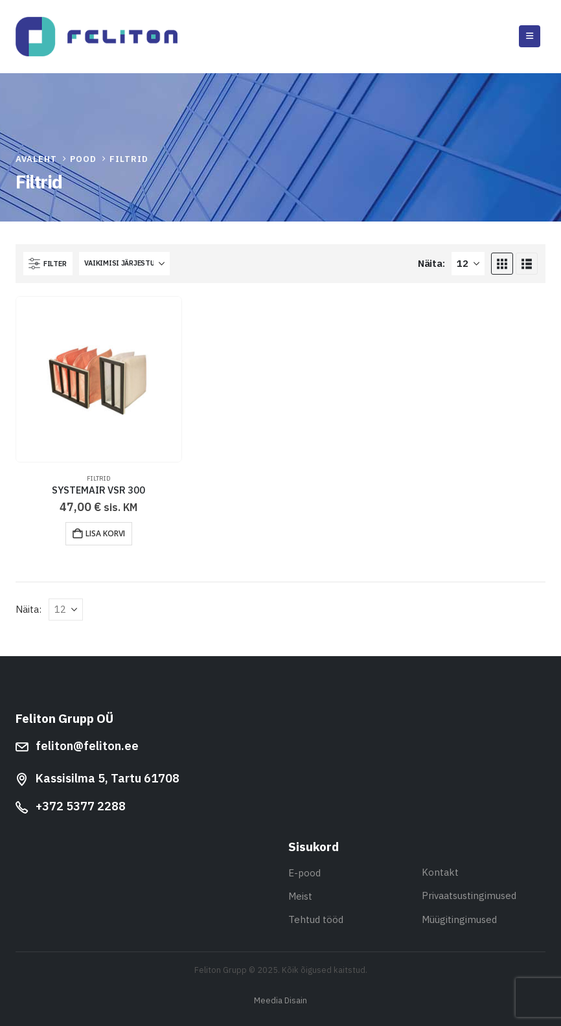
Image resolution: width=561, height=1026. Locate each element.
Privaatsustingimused (469, 895)
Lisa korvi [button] (105, 533)
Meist (300, 896)
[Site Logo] (96, 36)
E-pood (304, 873)
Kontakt (440, 872)
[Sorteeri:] (124, 263)
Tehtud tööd (315, 919)
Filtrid (99, 478)
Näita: (431, 263)
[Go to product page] (98, 379)
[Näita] (468, 263)
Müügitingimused (459, 919)
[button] (529, 36)
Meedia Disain (280, 1000)
